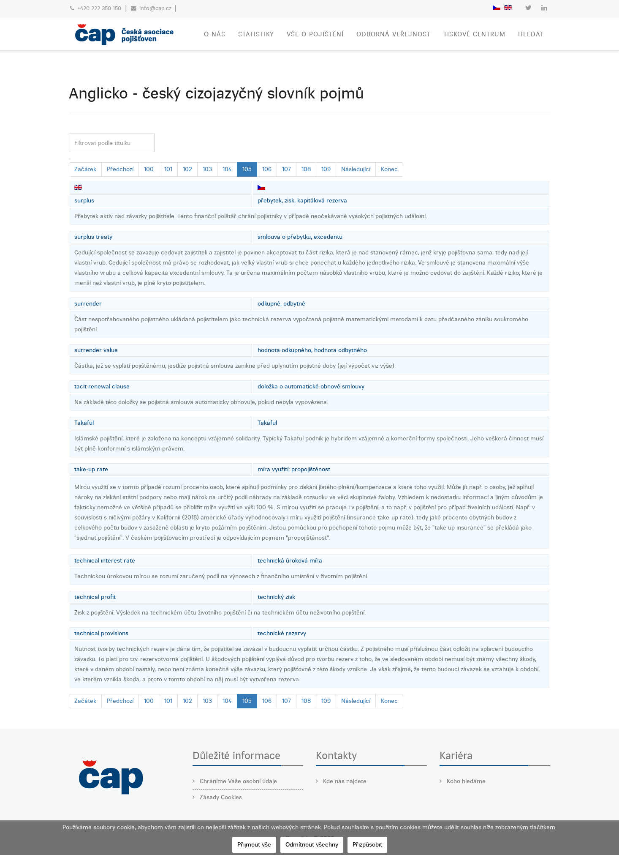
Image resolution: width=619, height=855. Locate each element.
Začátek (85, 169)
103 (207, 169)
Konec (389, 169)
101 (168, 169)
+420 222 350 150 (99, 8)
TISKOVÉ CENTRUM (474, 34)
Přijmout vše (254, 844)
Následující (355, 169)
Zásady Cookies (220, 797)
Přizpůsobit (367, 844)
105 (247, 169)
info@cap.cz (155, 8)
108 (306, 169)
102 (187, 169)
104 (227, 169)
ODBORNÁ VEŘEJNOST (393, 34)
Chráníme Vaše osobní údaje (237, 781)
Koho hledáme (465, 781)
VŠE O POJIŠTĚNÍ (315, 34)
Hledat (531, 34)
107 (286, 169)
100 (149, 169)
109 (326, 169)
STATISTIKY (256, 34)
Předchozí (120, 169)
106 (266, 169)
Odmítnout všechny (311, 844)
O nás (214, 34)
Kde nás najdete (344, 781)
